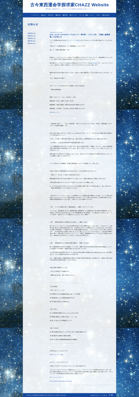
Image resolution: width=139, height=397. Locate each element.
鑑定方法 (58, 15)
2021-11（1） (32, 43)
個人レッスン (73, 15)
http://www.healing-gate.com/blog (61, 381)
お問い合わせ (106, 15)
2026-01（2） (32, 38)
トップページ (35, 15)
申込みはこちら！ (55, 112)
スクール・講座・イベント (86, 15)
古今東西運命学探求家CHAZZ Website (69, 4)
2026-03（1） (32, 35)
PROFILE (51, 15)
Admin (105, 395)
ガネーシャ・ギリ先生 (73, 40)
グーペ (100, 395)
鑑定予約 (65, 15)
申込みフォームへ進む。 (57, 354)
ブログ (98, 15)
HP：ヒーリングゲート (57, 377)
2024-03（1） (32, 40)
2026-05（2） (32, 33)
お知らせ (43, 15)
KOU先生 (95, 63)
